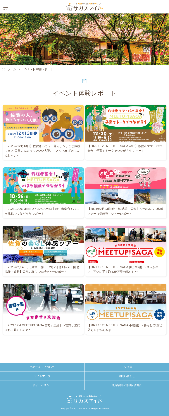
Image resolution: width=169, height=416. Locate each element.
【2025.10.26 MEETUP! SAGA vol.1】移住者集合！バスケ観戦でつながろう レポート (42, 211)
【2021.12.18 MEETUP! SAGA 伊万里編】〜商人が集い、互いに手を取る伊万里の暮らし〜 (122, 270)
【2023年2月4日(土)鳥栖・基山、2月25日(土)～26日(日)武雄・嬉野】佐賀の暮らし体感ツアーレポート (42, 270)
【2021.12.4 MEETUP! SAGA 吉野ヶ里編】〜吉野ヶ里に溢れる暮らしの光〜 (42, 328)
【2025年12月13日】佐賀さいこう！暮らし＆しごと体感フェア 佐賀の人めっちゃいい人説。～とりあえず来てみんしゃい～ (42, 151)
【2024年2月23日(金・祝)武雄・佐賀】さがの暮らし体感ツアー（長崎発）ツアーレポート (125, 211)
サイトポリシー (42, 385)
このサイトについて (42, 367)
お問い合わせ (126, 376)
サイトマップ (42, 376)
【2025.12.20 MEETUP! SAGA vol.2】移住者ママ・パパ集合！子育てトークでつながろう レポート (124, 148)
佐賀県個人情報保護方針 (127, 385)
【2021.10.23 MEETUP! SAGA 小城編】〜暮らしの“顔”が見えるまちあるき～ (125, 328)
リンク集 (126, 367)
